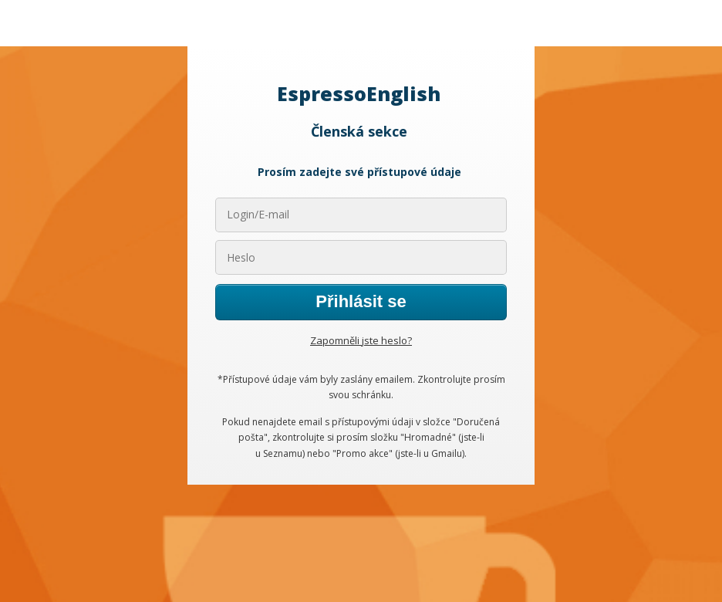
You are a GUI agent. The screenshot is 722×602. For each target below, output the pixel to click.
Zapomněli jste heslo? (361, 340)
